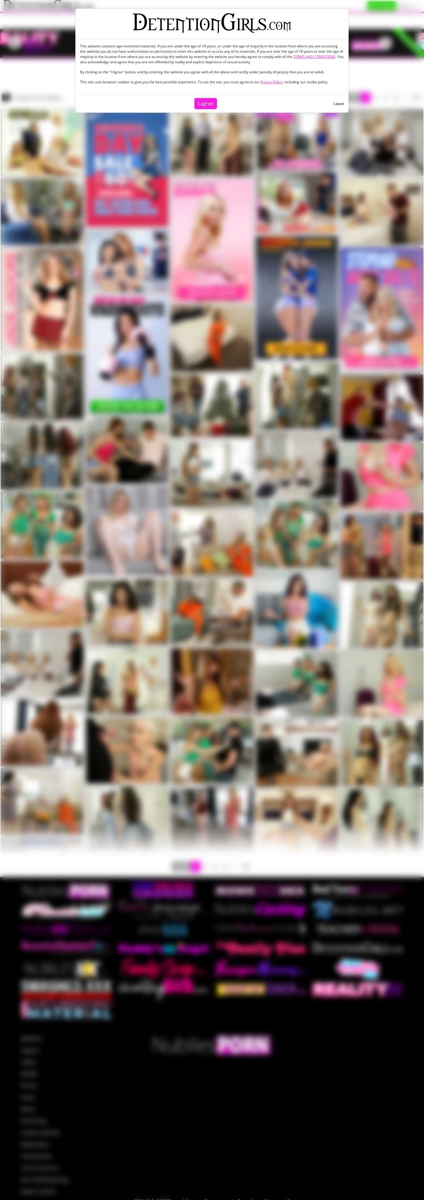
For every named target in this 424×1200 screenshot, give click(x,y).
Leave (339, 103)
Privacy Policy (272, 81)
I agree (205, 103)
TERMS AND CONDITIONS (314, 56)
